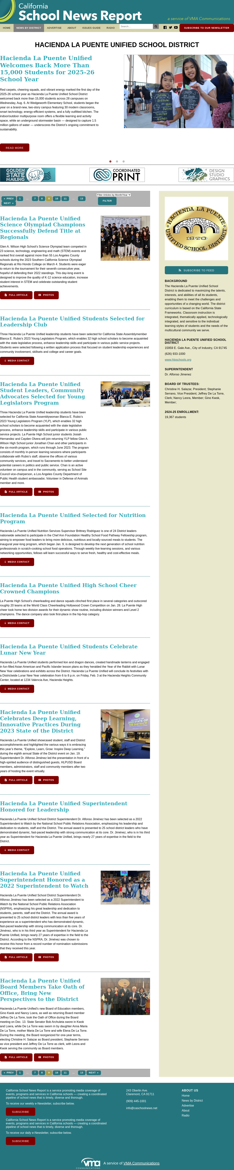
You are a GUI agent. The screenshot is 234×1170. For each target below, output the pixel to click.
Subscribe (20, 1113)
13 (81, 200)
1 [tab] (110, 163)
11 (65, 200)
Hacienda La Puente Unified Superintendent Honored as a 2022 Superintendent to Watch (44, 881)
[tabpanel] (117, 104)
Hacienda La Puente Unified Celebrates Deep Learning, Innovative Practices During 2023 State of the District (40, 723)
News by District (29, 27)
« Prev (9, 200)
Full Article (16, 296)
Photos (46, 296)
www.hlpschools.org (178, 361)
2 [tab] (117, 163)
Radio (111, 27)
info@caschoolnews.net (141, 1110)
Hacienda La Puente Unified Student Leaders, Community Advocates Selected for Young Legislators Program (42, 395)
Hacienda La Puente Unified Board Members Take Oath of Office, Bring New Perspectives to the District (42, 992)
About (72, 27)
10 (56, 200)
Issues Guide (91, 27)
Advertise (54, 27)
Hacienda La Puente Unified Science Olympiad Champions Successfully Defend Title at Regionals (42, 229)
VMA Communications (142, 1165)
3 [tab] (124, 163)
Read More (15, 149)
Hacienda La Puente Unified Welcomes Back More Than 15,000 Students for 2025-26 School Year (47, 70)
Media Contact (17, 362)
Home (7, 27)
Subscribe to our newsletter (206, 27)
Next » (9, 205)
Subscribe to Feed (196, 272)
